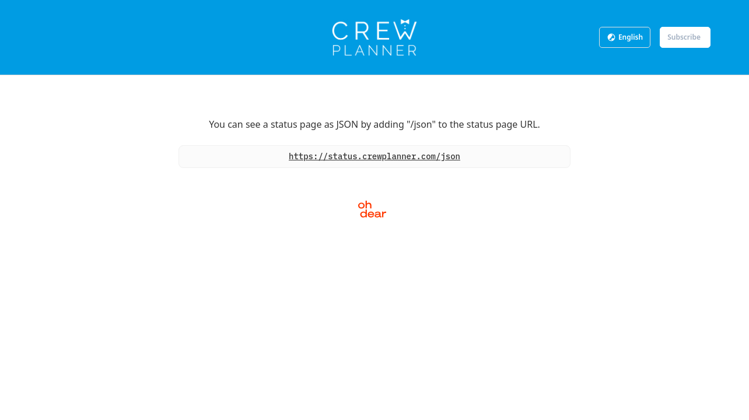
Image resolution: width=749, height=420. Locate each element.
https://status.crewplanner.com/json (374, 156)
